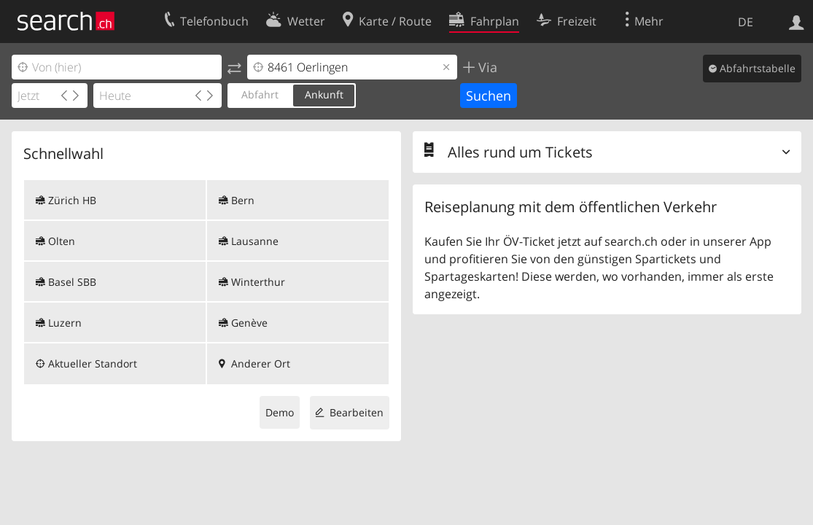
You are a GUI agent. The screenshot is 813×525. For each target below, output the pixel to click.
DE (745, 22)
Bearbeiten (357, 412)
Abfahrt (260, 94)
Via (486, 67)
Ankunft (324, 94)
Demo (279, 412)
